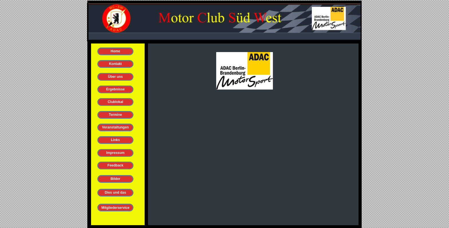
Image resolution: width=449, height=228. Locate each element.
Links (115, 140)
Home (115, 51)
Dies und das (115, 193)
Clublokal (115, 102)
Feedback (115, 165)
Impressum (115, 153)
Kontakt (115, 64)
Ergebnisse (115, 89)
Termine (115, 115)
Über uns (115, 77)
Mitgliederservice (115, 208)
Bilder (115, 179)
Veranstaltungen (115, 127)
